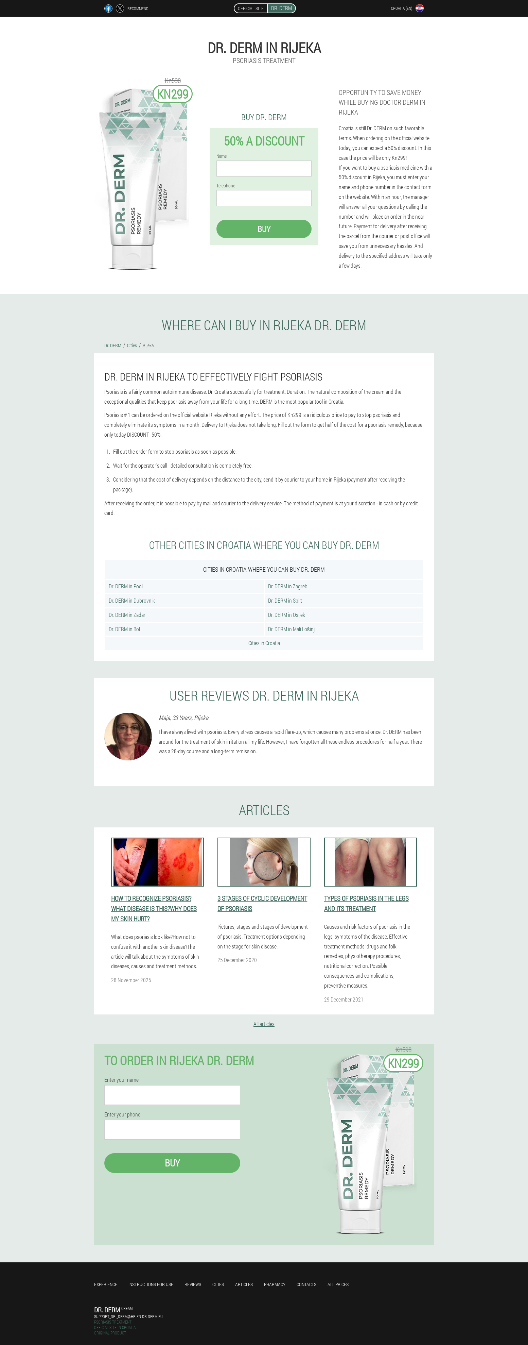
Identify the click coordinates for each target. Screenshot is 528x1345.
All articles (264, 1023)
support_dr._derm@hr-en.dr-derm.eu (128, 1316)
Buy (264, 228)
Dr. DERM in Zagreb (287, 586)
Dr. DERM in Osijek (286, 614)
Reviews (192, 1284)
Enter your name (121, 1079)
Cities (218, 1284)
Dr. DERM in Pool (126, 586)
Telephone (225, 185)
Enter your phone (122, 1114)
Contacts (306, 1284)
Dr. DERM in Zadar (127, 614)
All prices (338, 1284)
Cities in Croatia (264, 642)
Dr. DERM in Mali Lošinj (291, 629)
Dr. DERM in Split (285, 600)
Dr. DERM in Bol (124, 629)
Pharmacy (274, 1284)
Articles (244, 1284)
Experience (105, 1284)
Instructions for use (150, 1284)
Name (221, 156)
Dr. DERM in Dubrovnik (132, 600)
